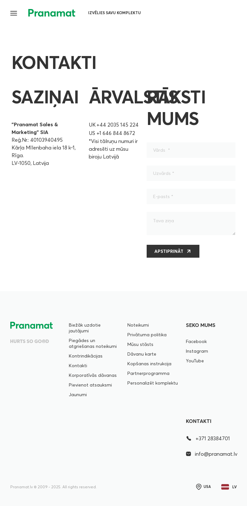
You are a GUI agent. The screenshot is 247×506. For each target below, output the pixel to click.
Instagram (197, 351)
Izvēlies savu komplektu (114, 12)
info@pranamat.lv (211, 454)
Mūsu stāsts (140, 344)
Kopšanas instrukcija (149, 364)
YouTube (195, 361)
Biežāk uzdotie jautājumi (85, 328)
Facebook (196, 341)
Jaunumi (78, 394)
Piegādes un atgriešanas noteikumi (93, 343)
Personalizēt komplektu (152, 383)
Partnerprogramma (148, 373)
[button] (14, 13)
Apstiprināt (168, 251)
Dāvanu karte (141, 354)
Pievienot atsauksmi (90, 385)
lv (229, 487)
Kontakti (78, 365)
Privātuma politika (147, 335)
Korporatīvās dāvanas (93, 375)
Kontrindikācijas (86, 356)
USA (203, 487)
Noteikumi (138, 325)
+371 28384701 (208, 438)
